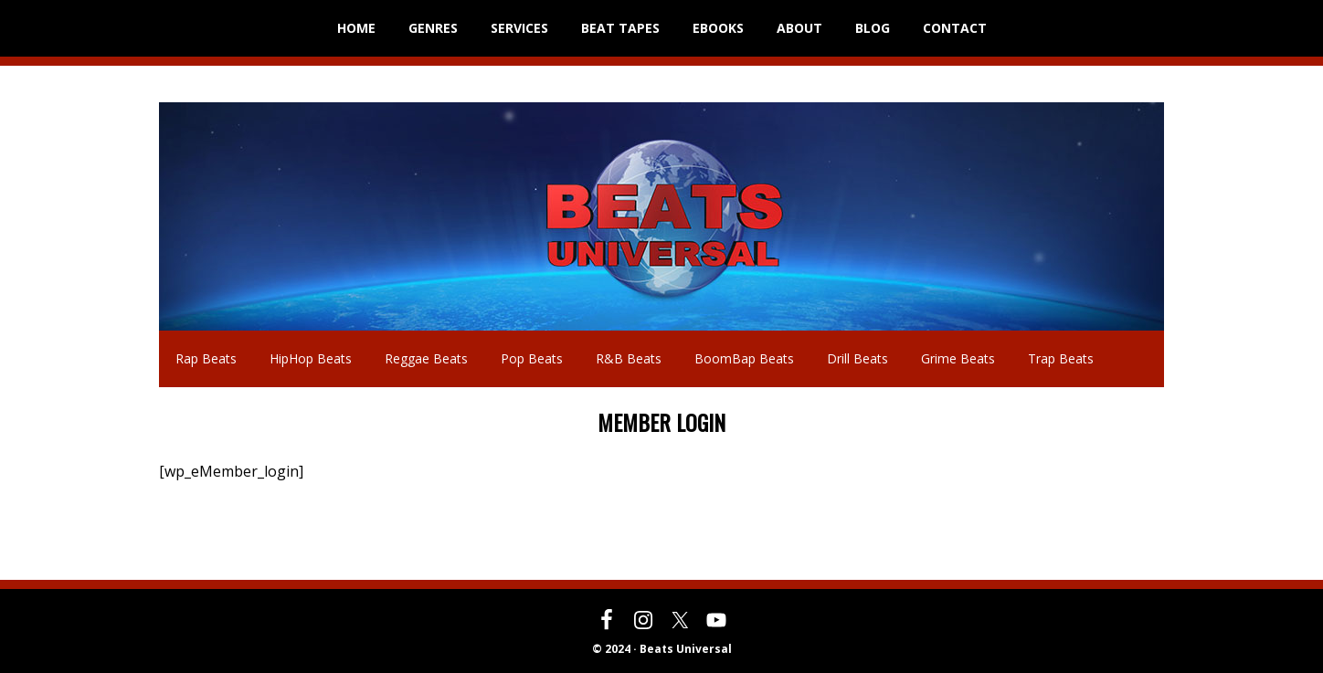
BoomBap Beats (744, 358)
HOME (356, 28)
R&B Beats (629, 358)
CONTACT (955, 28)
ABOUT (799, 28)
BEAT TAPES (620, 28)
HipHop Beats (311, 358)
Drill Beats (857, 358)
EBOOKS (718, 28)
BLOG (872, 28)
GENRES (433, 28)
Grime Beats (958, 358)
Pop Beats (532, 358)
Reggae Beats (426, 358)
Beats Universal (204, 216)
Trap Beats (1061, 358)
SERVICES (519, 28)
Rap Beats (206, 358)
